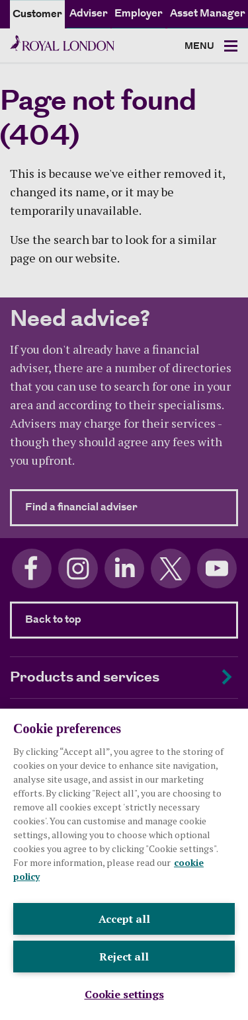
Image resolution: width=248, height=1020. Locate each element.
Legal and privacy (46, 951)
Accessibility (164, 967)
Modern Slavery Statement (66, 967)
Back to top (53, 619)
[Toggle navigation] (211, 47)
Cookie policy (127, 951)
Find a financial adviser (131, 507)
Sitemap (27, 982)
